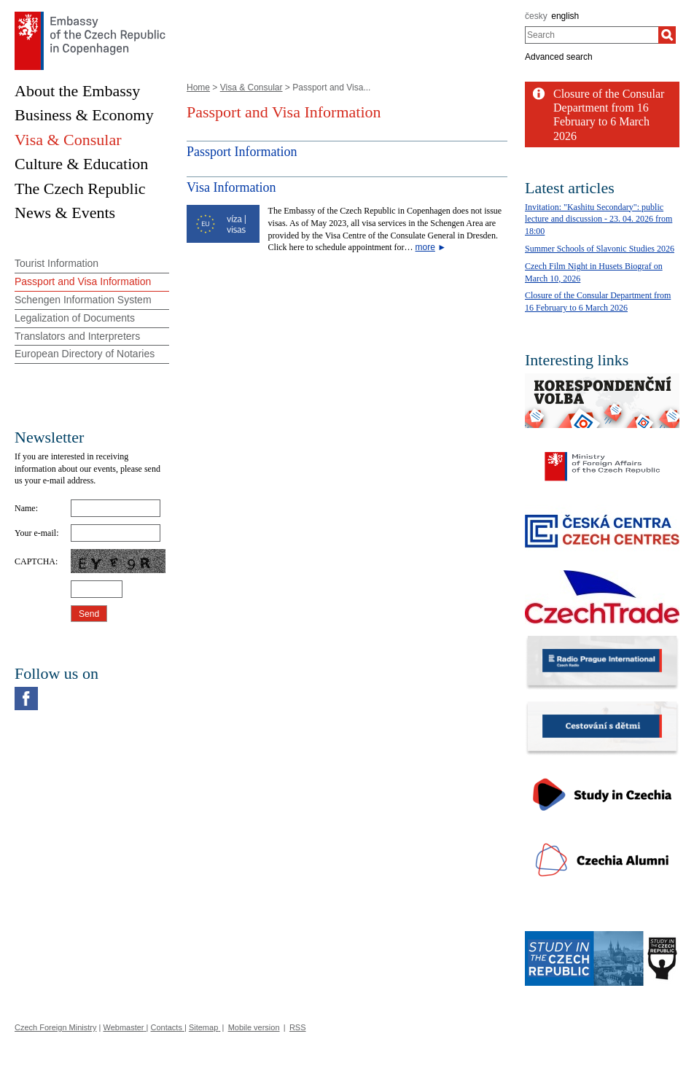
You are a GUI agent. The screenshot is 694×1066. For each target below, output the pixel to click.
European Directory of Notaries (85, 353)
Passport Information (242, 151)
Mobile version (254, 1027)
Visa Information (231, 187)
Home (198, 87)
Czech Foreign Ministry (55, 1027)
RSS (297, 1027)
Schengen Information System (83, 300)
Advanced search (559, 56)
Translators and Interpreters (77, 336)
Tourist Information (56, 263)
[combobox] (591, 35)
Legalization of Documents (75, 318)
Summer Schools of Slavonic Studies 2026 (599, 249)
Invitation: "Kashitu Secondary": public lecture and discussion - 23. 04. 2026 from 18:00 (598, 219)
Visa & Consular (251, 87)
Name (25, 508)
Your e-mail (35, 533)
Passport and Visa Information (83, 281)
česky (536, 16)
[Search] (667, 35)
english (565, 16)
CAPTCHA (35, 561)
